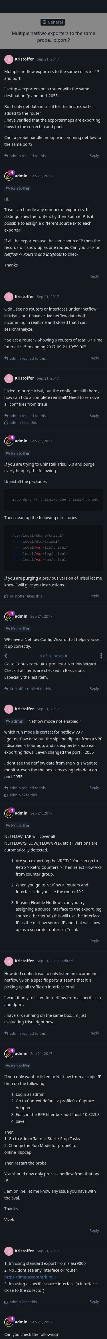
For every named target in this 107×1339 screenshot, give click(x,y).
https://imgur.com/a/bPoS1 (30, 627)
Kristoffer (20, 176)
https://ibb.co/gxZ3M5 (25, 962)
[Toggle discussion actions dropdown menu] (101, 6)
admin (17, 71)
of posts (53, 6)
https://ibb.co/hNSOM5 (26, 812)
